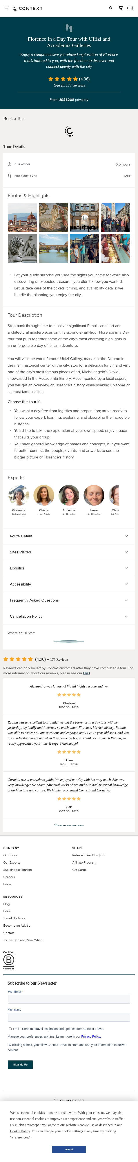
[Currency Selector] (130, 8)
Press (7, 884)
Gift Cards (79, 869)
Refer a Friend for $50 (88, 855)
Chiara (43, 510)
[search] (110, 8)
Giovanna (18, 510)
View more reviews (69, 825)
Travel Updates (14, 918)
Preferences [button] (20, 1137)
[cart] (120, 8)
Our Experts (11, 862)
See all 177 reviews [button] (69, 85)
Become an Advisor (17, 925)
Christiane (119, 510)
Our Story (10, 855)
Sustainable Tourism (17, 869)
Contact (8, 933)
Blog (6, 904)
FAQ (86, 673)
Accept (69, 1149)
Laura (94, 510)
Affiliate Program (84, 862)
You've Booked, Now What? (23, 940)
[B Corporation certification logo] (69, 960)
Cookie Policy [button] (20, 1131)
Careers (9, 877)
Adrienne (69, 510)
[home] (27, 8)
